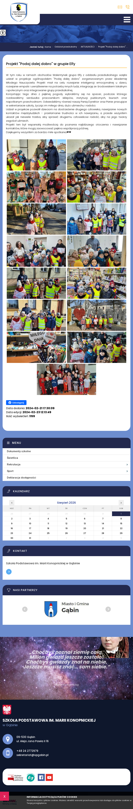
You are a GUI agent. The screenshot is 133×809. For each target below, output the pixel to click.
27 (84, 533)
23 (12, 533)
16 (12, 528)
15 (121, 523)
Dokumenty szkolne (19, 451)
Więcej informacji (9, 572)
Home (48, 47)
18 (48, 528)
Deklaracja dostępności (21, 477)
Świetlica (12, 457)
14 (103, 523)
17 (30, 528)
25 (48, 533)
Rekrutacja (13, 464)
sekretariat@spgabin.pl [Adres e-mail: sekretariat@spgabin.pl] (32, 755)
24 (30, 533)
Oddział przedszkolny (64, 47)
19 (66, 528)
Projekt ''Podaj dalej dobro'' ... (111, 47)
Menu (16, 443)
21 (103, 528)
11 (48, 523)
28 (103, 533)
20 (84, 528)
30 (12, 538)
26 (66, 533)
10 (30, 523)
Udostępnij (16, 402)
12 (66, 523)
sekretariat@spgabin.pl (120, 7)
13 (85, 523)
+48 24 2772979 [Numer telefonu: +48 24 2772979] (27, 751)
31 (30, 538)
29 (121, 533)
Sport (10, 471)
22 (121, 528)
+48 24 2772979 (128, 7)
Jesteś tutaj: (37, 47)
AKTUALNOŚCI (86, 47)
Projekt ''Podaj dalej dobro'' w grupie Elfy (40, 64)
